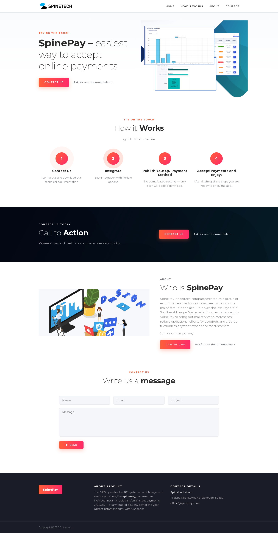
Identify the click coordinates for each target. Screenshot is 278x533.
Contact (232, 6)
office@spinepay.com (184, 503)
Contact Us (53, 82)
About (214, 6)
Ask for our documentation (93, 82)
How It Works (192, 6)
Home (170, 6)
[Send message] (71, 445)
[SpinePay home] (56, 6)
